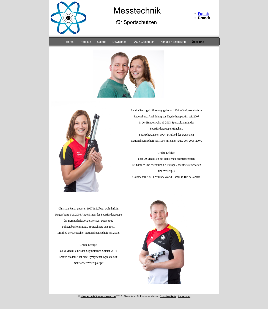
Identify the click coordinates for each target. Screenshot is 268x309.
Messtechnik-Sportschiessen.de (98, 296)
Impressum (184, 296)
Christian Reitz (168, 296)
